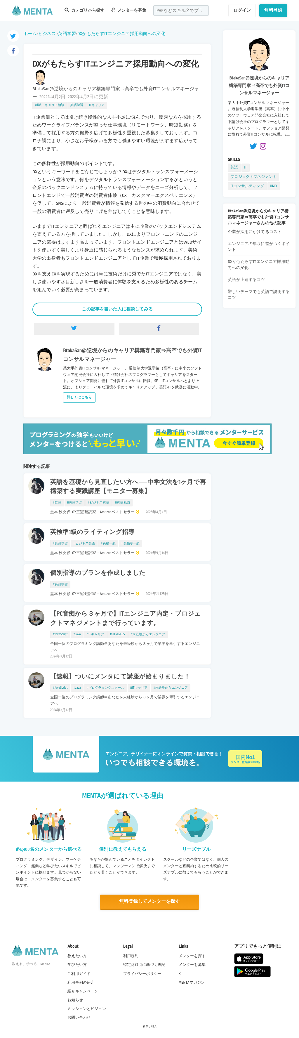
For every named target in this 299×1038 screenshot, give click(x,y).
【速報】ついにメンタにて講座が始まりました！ (120, 677)
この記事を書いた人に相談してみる (117, 309)
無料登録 (273, 10)
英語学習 (67, 33)
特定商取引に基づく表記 (144, 964)
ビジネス (47, 33)
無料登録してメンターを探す (149, 901)
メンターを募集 (128, 10)
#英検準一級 (130, 543)
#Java (77, 634)
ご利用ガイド (79, 973)
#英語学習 (74, 502)
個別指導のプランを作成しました (97, 573)
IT (245, 167)
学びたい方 (77, 964)
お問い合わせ (79, 1017)
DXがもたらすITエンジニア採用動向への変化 (121, 33)
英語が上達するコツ (246, 279)
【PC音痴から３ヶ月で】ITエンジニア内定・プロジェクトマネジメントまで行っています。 (125, 618)
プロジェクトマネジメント (253, 177)
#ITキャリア (95, 634)
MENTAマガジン (192, 982)
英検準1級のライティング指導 (92, 532)
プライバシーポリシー (142, 973)
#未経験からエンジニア (148, 634)
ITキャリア (97, 105)
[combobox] (181, 10)
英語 (234, 167)
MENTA (151, 1026)
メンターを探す (192, 956)
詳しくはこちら (79, 397)
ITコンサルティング (247, 186)
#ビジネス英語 (98, 502)
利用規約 (131, 956)
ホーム (29, 33)
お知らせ (75, 1000)
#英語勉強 (122, 502)
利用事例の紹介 (80, 982)
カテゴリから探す (84, 10)
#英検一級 (108, 543)
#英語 (57, 502)
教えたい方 (77, 956)
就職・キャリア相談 (49, 105)
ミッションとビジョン (86, 1008)
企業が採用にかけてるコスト (254, 232)
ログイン (242, 10)
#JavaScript (60, 634)
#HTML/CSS (117, 634)
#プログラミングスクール (105, 688)
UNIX (273, 186)
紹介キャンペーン (82, 991)
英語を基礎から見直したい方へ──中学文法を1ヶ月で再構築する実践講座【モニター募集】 (128, 486)
